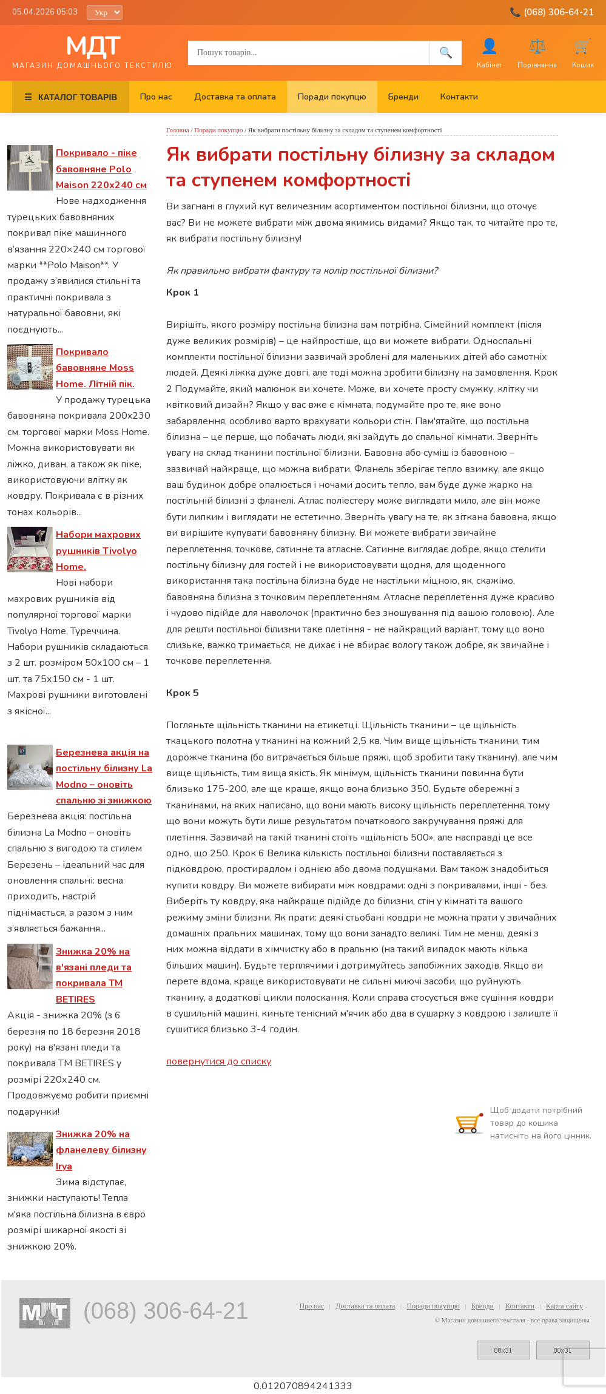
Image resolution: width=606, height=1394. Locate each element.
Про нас (156, 97)
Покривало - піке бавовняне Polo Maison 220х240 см (101, 169)
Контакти (459, 97)
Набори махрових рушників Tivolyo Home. (98, 551)
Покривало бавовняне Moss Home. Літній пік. (95, 368)
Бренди (403, 97)
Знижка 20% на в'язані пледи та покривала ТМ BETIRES (94, 975)
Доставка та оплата (235, 97)
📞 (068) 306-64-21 (552, 12)
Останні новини (41, 132)
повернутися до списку (218, 1061)
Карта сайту (564, 1306)
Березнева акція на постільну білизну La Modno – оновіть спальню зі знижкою (104, 776)
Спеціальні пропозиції (53, 731)
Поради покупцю (332, 97)
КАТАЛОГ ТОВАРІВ (70, 97)
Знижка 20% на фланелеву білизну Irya (101, 1150)
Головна (177, 130)
